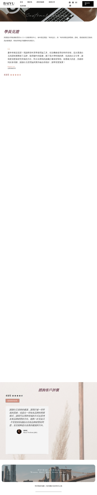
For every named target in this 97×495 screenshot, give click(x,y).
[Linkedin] (70, 6)
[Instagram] (73, 2)
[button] (88, 4)
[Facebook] (70, 2)
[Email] (76, 2)
